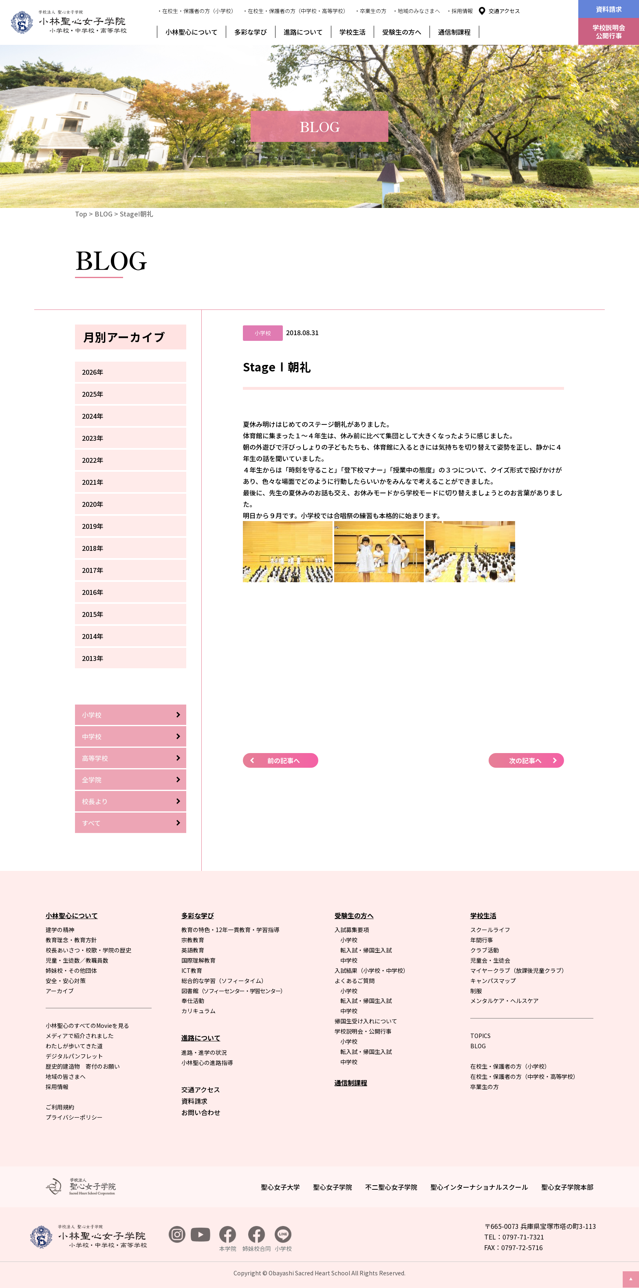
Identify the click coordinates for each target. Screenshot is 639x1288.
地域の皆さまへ (66, 1076)
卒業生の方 (484, 1087)
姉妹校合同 (256, 1239)
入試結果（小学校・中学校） (372, 970)
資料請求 (609, 9)
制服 (476, 991)
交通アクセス (504, 11)
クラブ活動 (484, 950)
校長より (95, 801)
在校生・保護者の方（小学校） (510, 1066)
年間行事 (481, 940)
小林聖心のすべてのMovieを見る (87, 1025)
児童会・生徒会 (490, 960)
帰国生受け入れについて (366, 1021)
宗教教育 (192, 940)
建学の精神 (60, 930)
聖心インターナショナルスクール (479, 1187)
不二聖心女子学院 (391, 1187)
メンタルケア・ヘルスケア (504, 1000)
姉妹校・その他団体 (71, 970)
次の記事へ (525, 760)
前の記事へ (283, 760)
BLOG (103, 214)
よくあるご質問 (355, 980)
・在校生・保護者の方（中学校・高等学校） (295, 11)
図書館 (233, 991)
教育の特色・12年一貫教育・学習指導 (230, 930)
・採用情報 (459, 11)
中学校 (91, 736)
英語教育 (192, 950)
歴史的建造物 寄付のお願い (83, 1066)
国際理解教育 (198, 960)
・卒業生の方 (370, 11)
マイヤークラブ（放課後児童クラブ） (518, 970)
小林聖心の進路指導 (207, 1062)
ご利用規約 (60, 1107)
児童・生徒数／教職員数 (77, 960)
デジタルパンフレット (74, 1056)
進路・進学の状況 (204, 1052)
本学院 (227, 1239)
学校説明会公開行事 (609, 31)
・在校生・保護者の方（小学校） (196, 11)
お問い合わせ (200, 1112)
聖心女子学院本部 (567, 1187)
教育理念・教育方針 (71, 940)
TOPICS (480, 1036)
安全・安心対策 (66, 980)
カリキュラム (198, 1011)
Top (81, 214)
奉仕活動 (192, 1000)
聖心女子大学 (280, 1187)
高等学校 (95, 758)
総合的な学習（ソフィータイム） (224, 980)
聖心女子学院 (332, 1187)
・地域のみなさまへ (416, 11)
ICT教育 (191, 970)
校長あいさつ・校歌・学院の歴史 (88, 950)
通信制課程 (454, 32)
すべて (91, 823)
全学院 (91, 779)
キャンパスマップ (493, 980)
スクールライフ (490, 930)
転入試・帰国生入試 (366, 950)
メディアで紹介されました (80, 1036)
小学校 (91, 715)
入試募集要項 (352, 930)
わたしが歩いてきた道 (74, 1046)
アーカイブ (60, 991)
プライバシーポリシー (74, 1117)
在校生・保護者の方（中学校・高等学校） (524, 1076)
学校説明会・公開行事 (363, 1031)
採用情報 (57, 1087)
